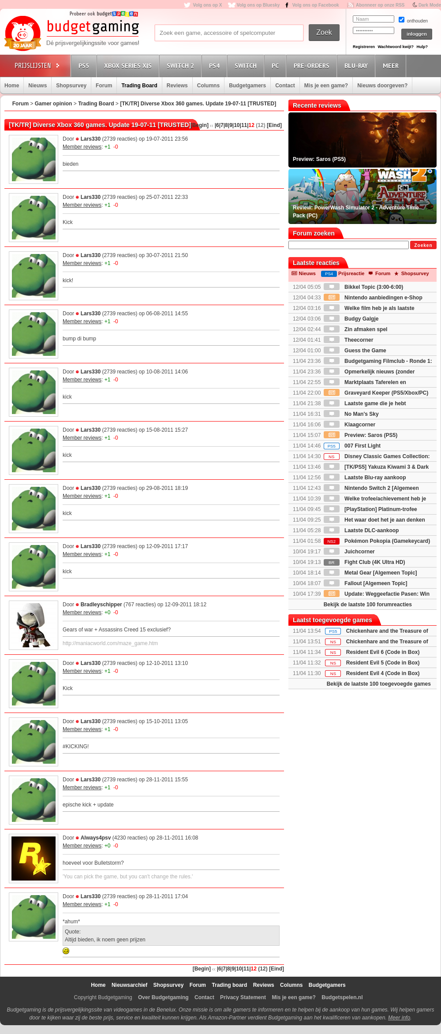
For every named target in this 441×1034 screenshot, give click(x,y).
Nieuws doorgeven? (382, 85)
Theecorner (349, 340)
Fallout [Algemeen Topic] (365, 583)
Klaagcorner (349, 425)
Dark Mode (430, 5)
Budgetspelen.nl (342, 997)
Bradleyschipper (101, 604)
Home (11, 85)
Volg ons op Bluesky (258, 5)
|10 (236, 125)
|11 (243, 125)
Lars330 (91, 139)
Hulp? (422, 47)
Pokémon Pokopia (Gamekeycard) (377, 541)
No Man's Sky (351, 414)
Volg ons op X (207, 5)
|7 (221, 125)
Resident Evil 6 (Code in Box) (383, 652)
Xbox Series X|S (129, 65)
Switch (247, 65)
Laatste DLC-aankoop (361, 530)
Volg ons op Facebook (315, 5)
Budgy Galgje (351, 319)
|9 (230, 125)
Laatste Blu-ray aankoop (365, 477)
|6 (217, 125)
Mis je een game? (326, 85)
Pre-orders (313, 65)
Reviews (177, 85)
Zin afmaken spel (356, 329)
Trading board (229, 985)
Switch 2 (182, 65)
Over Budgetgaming (163, 997)
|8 (226, 125)
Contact (285, 85)
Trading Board (139, 85)
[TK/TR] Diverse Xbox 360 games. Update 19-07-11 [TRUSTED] (198, 104)
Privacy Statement (243, 997)
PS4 (215, 65)
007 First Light (352, 446)
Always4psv (96, 838)
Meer (392, 65)
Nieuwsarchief (129, 985)
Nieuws (37, 85)
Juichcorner (349, 552)
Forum (104, 85)
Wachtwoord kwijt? (395, 47)
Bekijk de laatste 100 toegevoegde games (379, 684)
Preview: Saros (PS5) (360, 435)
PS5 (85, 65)
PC (276, 65)
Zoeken (423, 245)
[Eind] (274, 125)
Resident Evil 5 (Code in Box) (383, 663)
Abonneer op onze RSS (380, 5)
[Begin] (200, 125)
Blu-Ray (357, 65)
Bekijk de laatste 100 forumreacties (368, 604)
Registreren (364, 47)
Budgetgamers (247, 85)
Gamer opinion (53, 104)
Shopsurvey (71, 85)
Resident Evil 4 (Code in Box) (383, 673)
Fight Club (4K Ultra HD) (364, 562)
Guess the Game (355, 350)
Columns (208, 85)
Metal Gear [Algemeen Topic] (370, 573)
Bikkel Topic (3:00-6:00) (364, 287)
